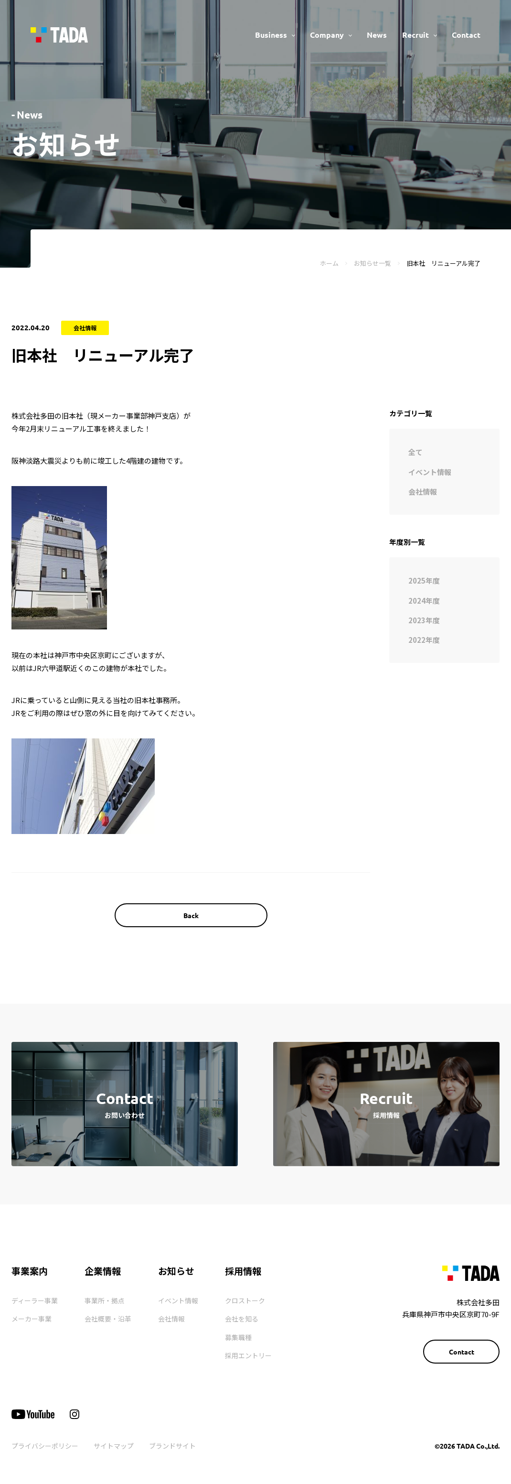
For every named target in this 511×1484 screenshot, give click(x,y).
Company (327, 35)
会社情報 (171, 1318)
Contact (466, 35)
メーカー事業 (31, 1318)
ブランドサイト (172, 1446)
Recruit (415, 35)
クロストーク (245, 1300)
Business (271, 35)
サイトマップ (114, 1446)
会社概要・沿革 (108, 1318)
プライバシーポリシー (44, 1446)
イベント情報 (178, 1300)
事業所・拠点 (105, 1300)
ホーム (329, 263)
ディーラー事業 (34, 1300)
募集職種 (238, 1337)
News (377, 35)
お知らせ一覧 (372, 263)
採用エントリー (248, 1355)
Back (191, 915)
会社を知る (241, 1318)
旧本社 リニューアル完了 (443, 263)
